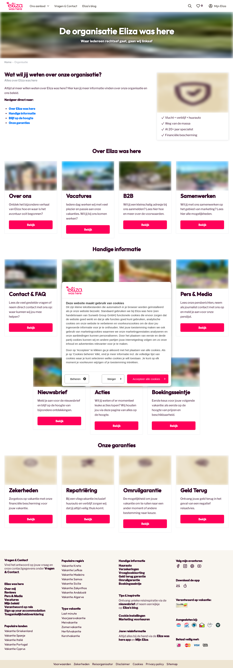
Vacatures (11, 599)
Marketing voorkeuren (134, 619)
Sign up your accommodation (24, 610)
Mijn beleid (11, 603)
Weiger (114, 378)
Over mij (10, 589)
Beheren (78, 378)
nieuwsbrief (127, 604)
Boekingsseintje (130, 584)
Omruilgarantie (129, 580)
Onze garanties (19, 123)
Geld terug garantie (132, 576)
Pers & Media (13, 596)
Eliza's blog (130, 607)
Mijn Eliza (141, 639)
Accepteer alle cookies (149, 378)
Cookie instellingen (132, 615)
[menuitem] (15, 6)
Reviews (10, 592)
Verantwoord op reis (18, 607)
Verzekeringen (129, 569)
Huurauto (125, 566)
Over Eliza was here (22, 109)
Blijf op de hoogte (21, 118)
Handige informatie (22, 113)
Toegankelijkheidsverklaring (24, 614)
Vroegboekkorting (132, 573)
